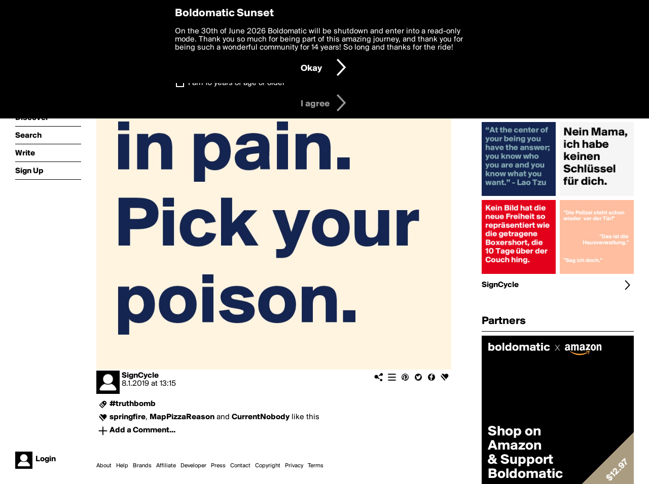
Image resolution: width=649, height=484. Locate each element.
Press (218, 466)
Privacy (294, 466)
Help (122, 466)
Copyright (267, 466)
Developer (193, 466)
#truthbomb (133, 404)
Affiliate (166, 466)
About (104, 466)
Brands (142, 466)
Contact (240, 466)
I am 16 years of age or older (236, 83)
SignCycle (140, 376)
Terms (315, 466)
